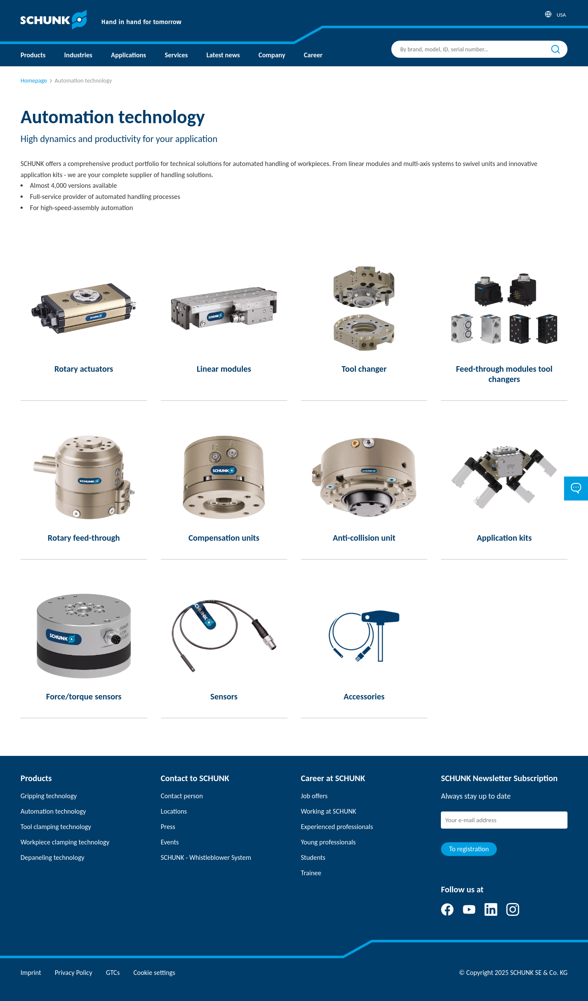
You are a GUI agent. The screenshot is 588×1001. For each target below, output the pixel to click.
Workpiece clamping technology (65, 842)
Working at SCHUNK (328, 811)
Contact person (182, 796)
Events (170, 842)
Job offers (314, 796)
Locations (174, 811)
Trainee (311, 873)
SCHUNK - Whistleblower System (206, 857)
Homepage (34, 80)
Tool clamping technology (56, 827)
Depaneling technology (52, 857)
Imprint (31, 972)
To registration (469, 849)
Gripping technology (49, 796)
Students (313, 857)
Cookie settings (154, 972)
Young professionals (328, 842)
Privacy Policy (73, 972)
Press (168, 827)
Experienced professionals (337, 827)
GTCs (113, 972)
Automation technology (53, 811)
